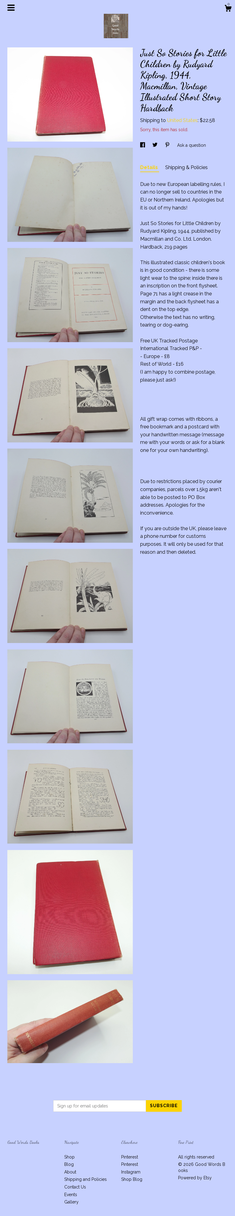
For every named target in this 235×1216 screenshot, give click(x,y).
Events (70, 1194)
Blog (69, 1164)
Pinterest (129, 1157)
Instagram (130, 1172)
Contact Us (75, 1187)
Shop (69, 1157)
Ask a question (191, 145)
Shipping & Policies (186, 167)
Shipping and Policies (85, 1179)
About (70, 1172)
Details (149, 167)
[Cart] (228, 9)
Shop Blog (131, 1179)
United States (182, 120)
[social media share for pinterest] (168, 145)
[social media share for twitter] (155, 145)
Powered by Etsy (195, 1177)
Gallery (71, 1201)
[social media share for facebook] (143, 145)
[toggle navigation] (11, 8)
